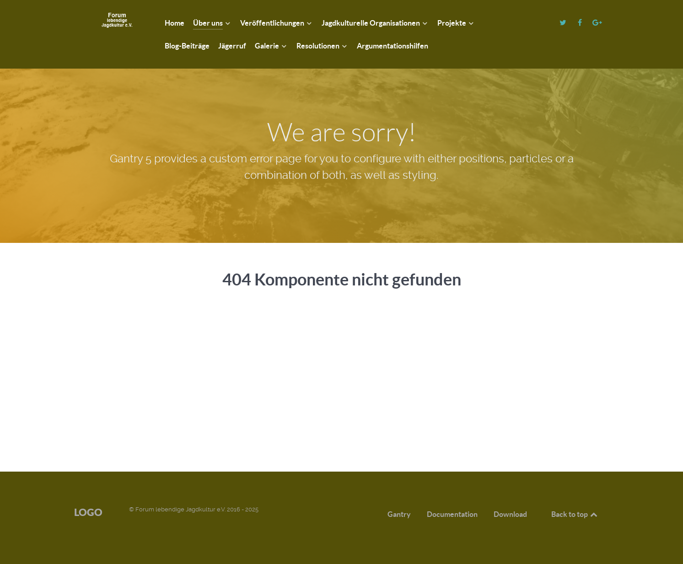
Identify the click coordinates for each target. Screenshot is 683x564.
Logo (88, 512)
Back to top (575, 514)
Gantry (399, 514)
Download (510, 514)
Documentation (452, 514)
